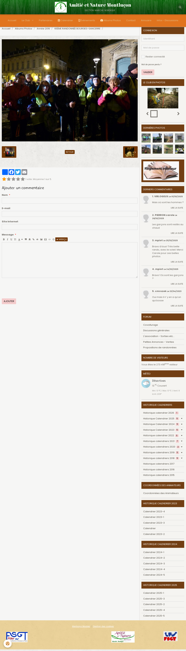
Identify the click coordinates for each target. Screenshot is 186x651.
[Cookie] (8, 644)
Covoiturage (150, 326)
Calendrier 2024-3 (154, 565)
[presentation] (29, 290)
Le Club (26, 20)
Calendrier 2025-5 (154, 617)
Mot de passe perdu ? (151, 66)
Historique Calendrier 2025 (161, 420)
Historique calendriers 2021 (161, 442)
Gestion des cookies (103, 628)
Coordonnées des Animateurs (161, 495)
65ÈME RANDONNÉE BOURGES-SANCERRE (77, 30)
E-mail (6, 210)
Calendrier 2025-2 (154, 606)
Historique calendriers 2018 (161, 460)
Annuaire (146, 20)
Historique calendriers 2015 (159, 476)
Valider (147, 74)
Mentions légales (81, 628)
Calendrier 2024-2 (154, 559)
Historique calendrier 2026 (160, 414)
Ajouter (9, 303)
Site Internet (10, 223)
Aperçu (61, 241)
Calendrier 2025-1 (153, 594)
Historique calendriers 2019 (161, 454)
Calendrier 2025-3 (154, 600)
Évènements (86, 20)
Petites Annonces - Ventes (158, 343)
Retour (70, 153)
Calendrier (65, 20)
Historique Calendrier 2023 (161, 431)
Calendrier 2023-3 (154, 524)
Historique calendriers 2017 (158, 465)
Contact (131, 20)
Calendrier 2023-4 (154, 513)
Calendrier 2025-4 (154, 611)
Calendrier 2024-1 (153, 554)
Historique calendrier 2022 (160, 437)
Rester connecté (153, 58)
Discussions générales (156, 332)
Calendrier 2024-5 (154, 576)
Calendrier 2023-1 (153, 518)
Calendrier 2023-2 (154, 535)
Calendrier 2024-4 (154, 571)
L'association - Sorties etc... (159, 337)
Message (8, 236)
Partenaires (45, 20)
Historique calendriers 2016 (159, 471)
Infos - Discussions (167, 20)
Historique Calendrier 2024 (161, 425)
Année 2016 (43, 30)
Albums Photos (110, 20)
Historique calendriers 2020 (161, 448)
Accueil (12, 20)
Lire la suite (177, 209)
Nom (5, 196)
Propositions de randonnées (160, 349)
